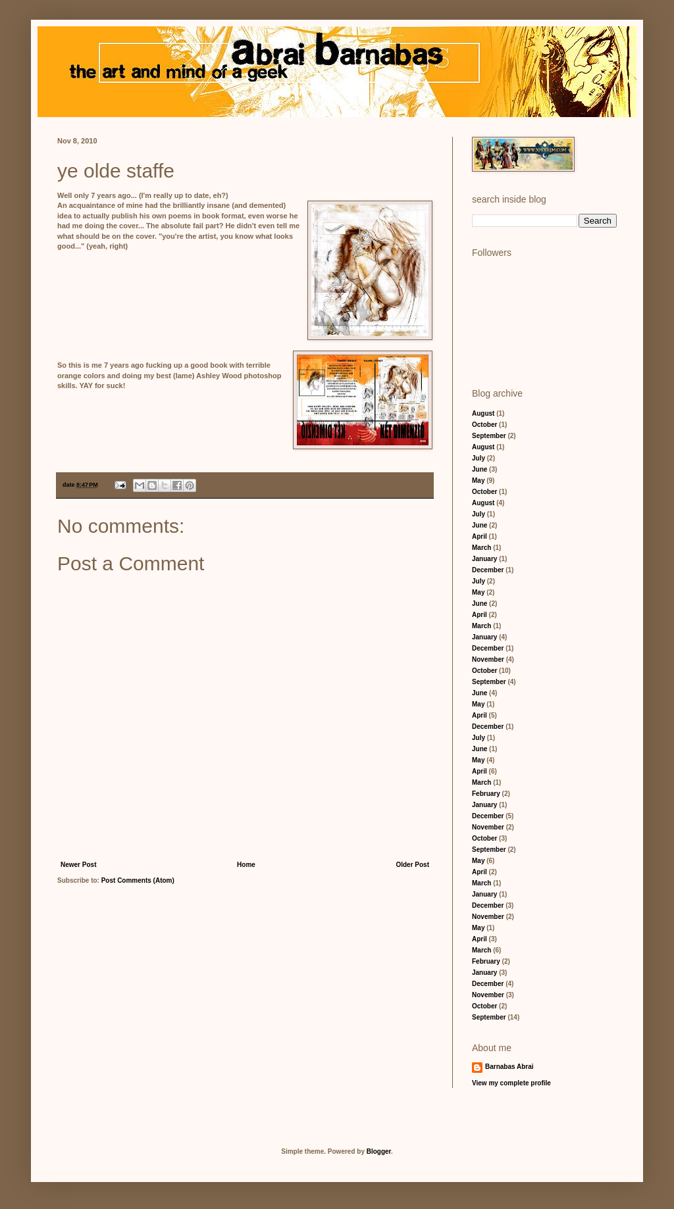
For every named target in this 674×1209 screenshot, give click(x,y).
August (483, 413)
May (478, 480)
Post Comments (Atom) (137, 880)
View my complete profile (511, 1083)
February (486, 793)
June (479, 469)
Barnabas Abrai (509, 1066)
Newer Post (78, 864)
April (479, 536)
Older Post (412, 864)
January (484, 558)
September (489, 435)
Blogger (379, 1151)
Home (246, 864)
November (488, 659)
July (478, 458)
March (481, 547)
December (488, 570)
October (484, 424)
